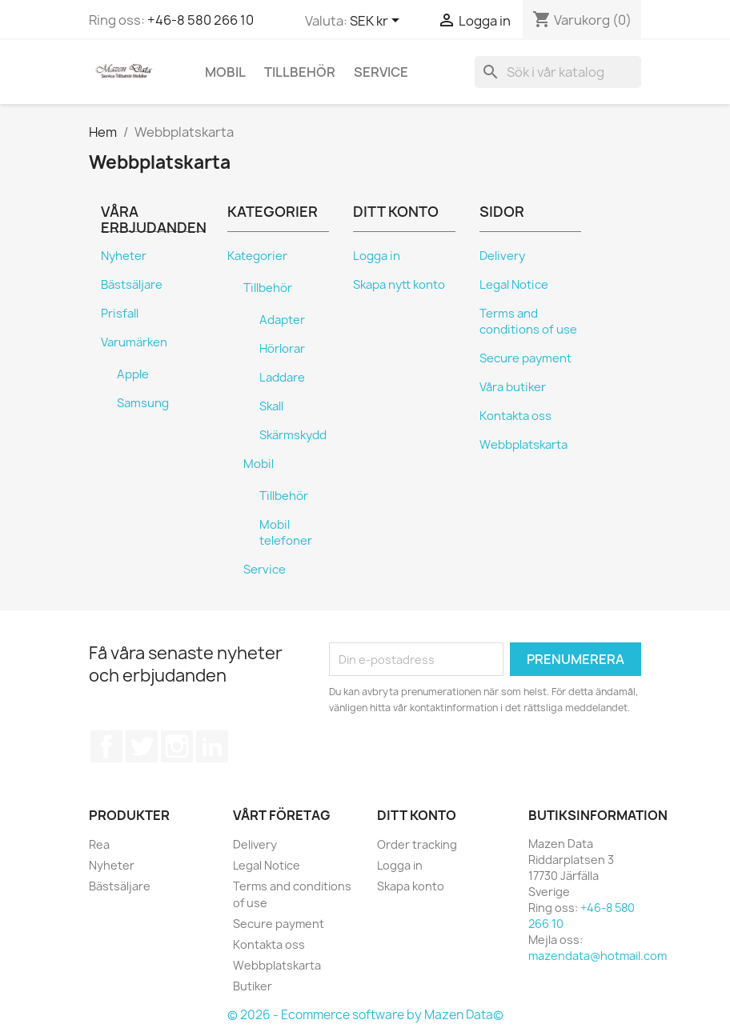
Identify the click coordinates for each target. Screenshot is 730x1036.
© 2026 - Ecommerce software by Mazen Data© (365, 1014)
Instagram (177, 746)
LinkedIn (212, 746)
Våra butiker (512, 387)
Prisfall (119, 314)
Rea (99, 844)
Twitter (142, 746)
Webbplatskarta (523, 445)
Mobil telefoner (285, 533)
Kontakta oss (515, 416)
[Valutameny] (377, 21)
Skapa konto (410, 886)
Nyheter (123, 256)
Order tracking (417, 844)
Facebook (106, 746)
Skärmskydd (293, 435)
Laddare (282, 378)
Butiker (252, 986)
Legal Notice (513, 285)
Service (381, 72)
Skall (271, 406)
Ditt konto (416, 815)
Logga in (376, 256)
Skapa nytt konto (399, 285)
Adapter (282, 320)
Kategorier (257, 256)
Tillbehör (299, 72)
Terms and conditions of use (528, 322)
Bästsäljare (131, 285)
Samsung (143, 403)
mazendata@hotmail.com (597, 955)
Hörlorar (282, 349)
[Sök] (558, 72)
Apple (133, 374)
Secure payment (525, 358)
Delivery (502, 256)
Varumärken (134, 342)
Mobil (225, 72)
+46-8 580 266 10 (200, 20)
